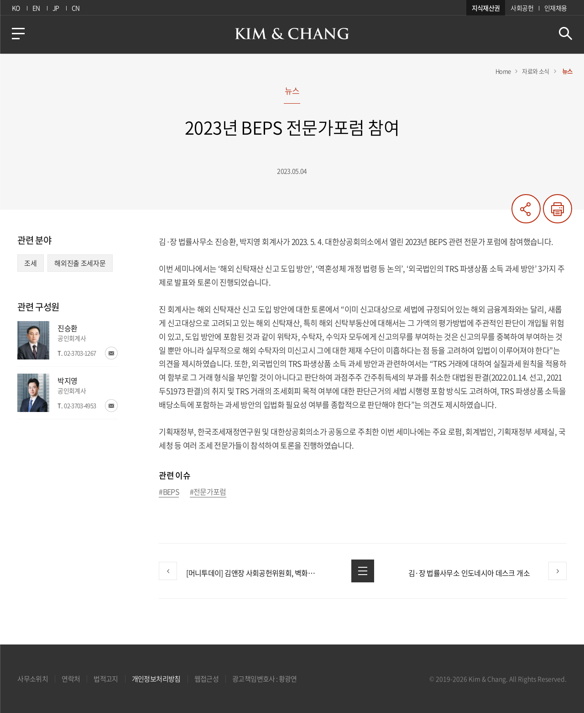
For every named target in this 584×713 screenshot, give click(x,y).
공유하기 (526, 208)
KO (16, 7)
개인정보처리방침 (156, 679)
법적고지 (106, 679)
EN (36, 7)
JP (55, 7)
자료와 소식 (535, 71)
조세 (30, 263)
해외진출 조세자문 (79, 263)
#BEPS (169, 492)
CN (76, 7)
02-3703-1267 (80, 353)
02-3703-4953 (80, 405)
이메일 (111, 353)
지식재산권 (486, 7)
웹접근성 (206, 679)
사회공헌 (522, 7)
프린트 (557, 208)
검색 (565, 33)
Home (503, 71)
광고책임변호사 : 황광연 (264, 679)
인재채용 (555, 7)
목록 (362, 571)
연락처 (71, 679)
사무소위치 (32, 679)
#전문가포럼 (208, 492)
